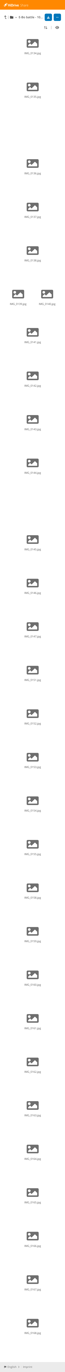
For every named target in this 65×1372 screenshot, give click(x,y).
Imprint (27, 1367)
